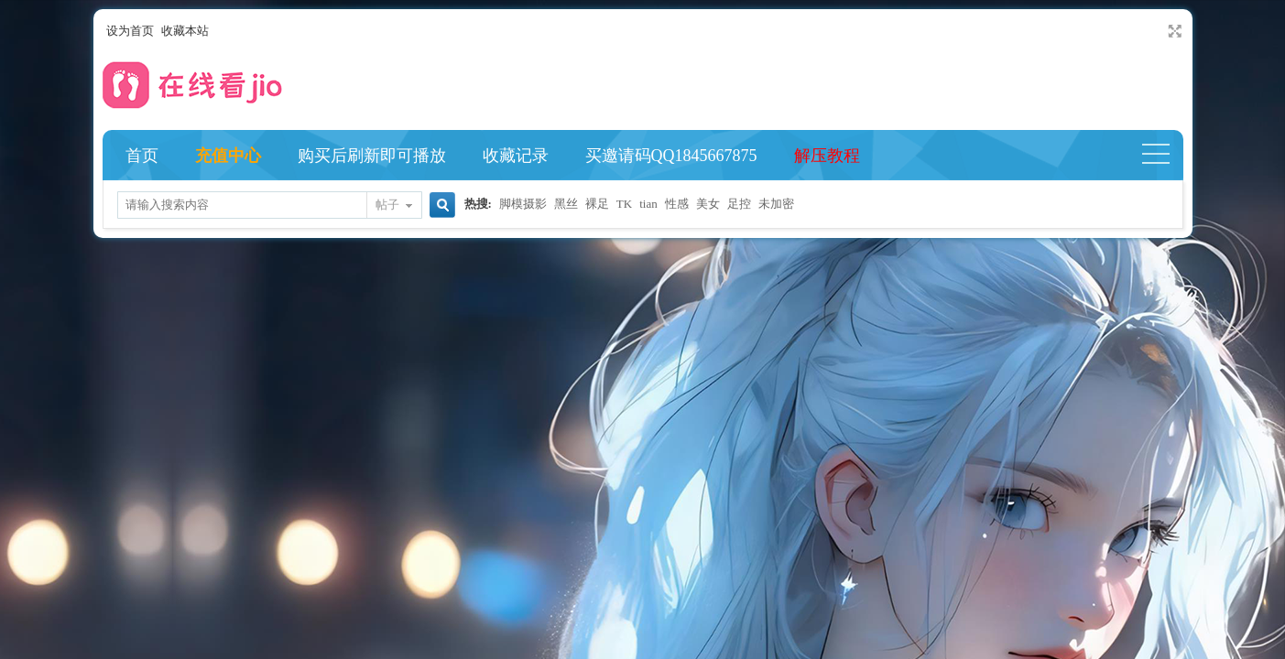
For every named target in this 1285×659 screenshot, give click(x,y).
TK (624, 204)
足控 (739, 204)
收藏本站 (185, 31)
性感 (677, 204)
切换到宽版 (1172, 31)
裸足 (597, 204)
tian (648, 204)
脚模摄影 (523, 204)
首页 (141, 155)
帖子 (387, 204)
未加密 (776, 204)
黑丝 (566, 204)
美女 (708, 204)
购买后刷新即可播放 (372, 155)
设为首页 (130, 31)
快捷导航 (1163, 155)
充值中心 (228, 155)
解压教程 (827, 155)
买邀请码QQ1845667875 (671, 155)
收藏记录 (516, 155)
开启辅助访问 (1157, 31)
